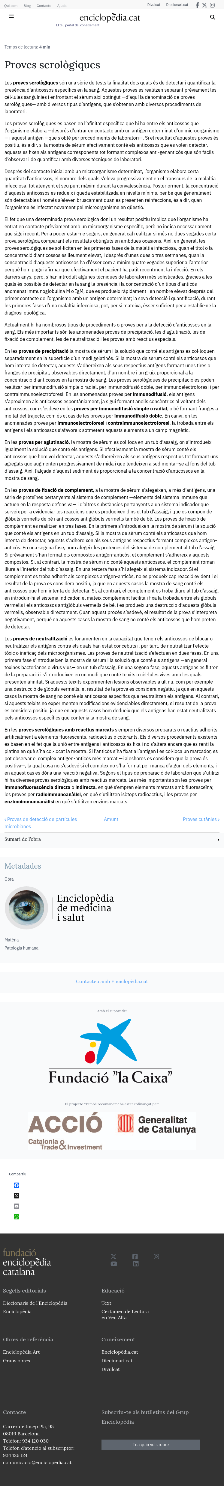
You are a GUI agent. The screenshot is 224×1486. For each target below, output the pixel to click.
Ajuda (62, 5)
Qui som (10, 5)
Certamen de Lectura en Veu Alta (125, 1314)
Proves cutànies (201, 819)
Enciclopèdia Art (21, 1352)
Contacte (44, 5)
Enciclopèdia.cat (119, 1352)
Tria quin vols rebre (151, 1444)
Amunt (111, 819)
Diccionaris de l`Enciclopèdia (35, 1303)
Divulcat (153, 5)
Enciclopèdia (17, 1311)
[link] (112, 839)
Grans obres (16, 1360)
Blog (27, 5)
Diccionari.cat (177, 5)
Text (106, 1303)
